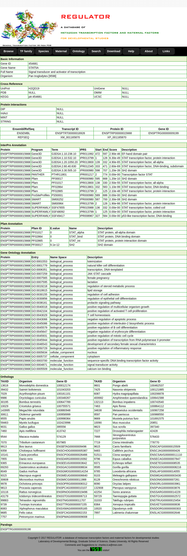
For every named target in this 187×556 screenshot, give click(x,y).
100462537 (157, 385)
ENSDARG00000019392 (72, 458)
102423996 (63, 422)
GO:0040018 (39, 306)
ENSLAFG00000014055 (165, 471)
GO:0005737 (39, 356)
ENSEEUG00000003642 (72, 463)
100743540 (157, 402)
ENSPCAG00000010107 (72, 487)
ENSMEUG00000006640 (72, 475)
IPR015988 (87, 207)
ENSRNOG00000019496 (72, 492)
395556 (61, 426)
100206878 (157, 393)
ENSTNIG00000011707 (71, 500)
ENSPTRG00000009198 (16, 529)
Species (43, 51)
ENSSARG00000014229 (165, 492)
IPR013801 (87, 186)
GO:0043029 (39, 315)
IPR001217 (87, 174)
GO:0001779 (39, 265)
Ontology (79, 51)
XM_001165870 (70, 137)
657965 (61, 442)
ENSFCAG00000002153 (72, 512)
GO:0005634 (39, 352)
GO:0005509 (39, 368)
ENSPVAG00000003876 (165, 487)
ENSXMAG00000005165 (72, 508)
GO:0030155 (39, 294)
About (149, 51)
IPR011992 (87, 153)
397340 (154, 426)
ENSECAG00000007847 (165, 458)
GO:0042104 (39, 311)
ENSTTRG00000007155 (72, 504)
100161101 (63, 393)
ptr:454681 (35, 96)
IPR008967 (87, 215)
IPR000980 (87, 170)
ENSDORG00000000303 (165, 508)
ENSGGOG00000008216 (165, 467)
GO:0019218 (39, 286)
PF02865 (37, 240)
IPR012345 (87, 166)
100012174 (63, 385)
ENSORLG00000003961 (165, 483)
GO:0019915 (39, 290)
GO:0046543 (39, 344)
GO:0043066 (39, 319)
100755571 (63, 406)
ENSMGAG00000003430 (165, 475)
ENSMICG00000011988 (71, 479)
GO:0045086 (39, 323)
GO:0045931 (39, 335)
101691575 (157, 418)
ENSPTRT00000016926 (70, 133)
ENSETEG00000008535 (165, 463)
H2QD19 (34, 88)
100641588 (157, 397)
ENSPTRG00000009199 (163, 133)
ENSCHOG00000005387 (72, 450)
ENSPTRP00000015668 (117, 133)
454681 (33, 63)
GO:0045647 (39, 331)
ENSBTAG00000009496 (72, 446)
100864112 (157, 406)
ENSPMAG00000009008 (72, 516)
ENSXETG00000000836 (165, 504)
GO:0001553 (39, 261)
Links (166, 51)
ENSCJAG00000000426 (165, 450)
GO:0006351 (39, 269)
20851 (154, 422)
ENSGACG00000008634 (72, 467)
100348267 (63, 397)
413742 (61, 431)
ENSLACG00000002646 (165, 512)
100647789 (63, 402)
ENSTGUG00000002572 (165, 496)
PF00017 (37, 244)
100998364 (63, 418)
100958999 (63, 414)
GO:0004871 (39, 364)
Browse (9, 51)
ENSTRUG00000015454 (165, 500)
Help (131, 51)
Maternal (61, 51)
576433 (154, 436)
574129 (61, 436)
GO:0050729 (39, 348)
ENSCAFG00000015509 (165, 446)
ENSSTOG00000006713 (72, 496)
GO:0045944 (39, 340)
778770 (154, 442)
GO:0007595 (39, 282)
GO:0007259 (39, 273)
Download (113, 51)
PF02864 (37, 236)
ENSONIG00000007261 (165, 479)
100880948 (63, 410)
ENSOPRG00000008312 (72, 483)
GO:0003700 (39, 360)
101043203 (63, 389)
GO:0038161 (39, 302)
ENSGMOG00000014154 (72, 471)
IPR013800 (87, 162)
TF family (26, 51)
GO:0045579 (39, 327)
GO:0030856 (39, 298)
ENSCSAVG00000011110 (166, 454)
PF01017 (37, 232)
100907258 (157, 410)
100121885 (157, 389)
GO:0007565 (39, 277)
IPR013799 (87, 158)
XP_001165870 (116, 137)
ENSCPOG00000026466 (72, 454)
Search (96, 51)
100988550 (157, 414)
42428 (154, 431)
